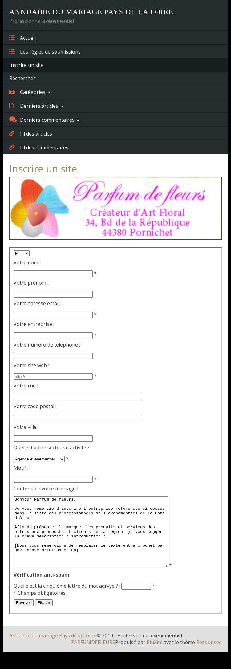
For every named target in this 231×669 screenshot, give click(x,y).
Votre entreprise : (34, 324)
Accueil (22, 37)
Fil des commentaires (38, 147)
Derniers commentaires (42, 119)
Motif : (21, 467)
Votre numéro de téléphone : (47, 344)
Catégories (27, 91)
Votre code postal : (35, 406)
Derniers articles (33, 105)
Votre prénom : (31, 282)
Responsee (209, 656)
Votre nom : (27, 262)
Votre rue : (26, 385)
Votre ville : (26, 427)
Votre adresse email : (38, 303)
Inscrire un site (26, 65)
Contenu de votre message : (46, 488)
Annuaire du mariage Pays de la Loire (52, 649)
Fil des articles (30, 133)
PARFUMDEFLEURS (93, 656)
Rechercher (22, 78)
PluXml (154, 656)
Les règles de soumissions (45, 51)
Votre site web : (31, 365)
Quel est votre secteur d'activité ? (52, 447)
